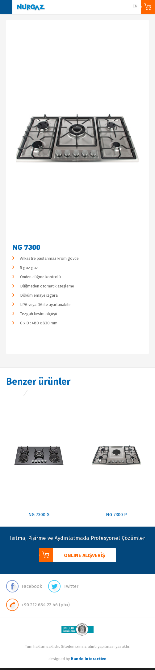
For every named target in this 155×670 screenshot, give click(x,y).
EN (134, 6)
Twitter (63, 586)
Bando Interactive (89, 658)
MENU (6, 7)
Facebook (24, 586)
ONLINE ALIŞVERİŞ (148, 7)
